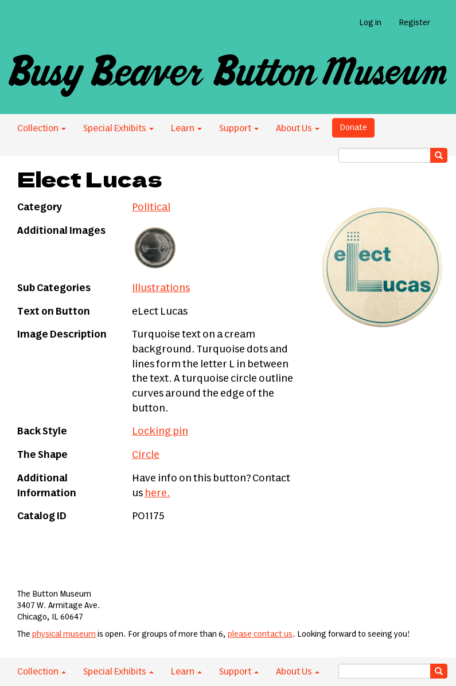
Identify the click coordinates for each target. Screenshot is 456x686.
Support (239, 128)
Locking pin (160, 431)
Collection (41, 128)
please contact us (260, 634)
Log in (370, 23)
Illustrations (161, 288)
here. (157, 493)
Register (414, 23)
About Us (297, 128)
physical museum (64, 634)
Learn (186, 128)
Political (151, 207)
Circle (145, 455)
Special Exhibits (118, 128)
